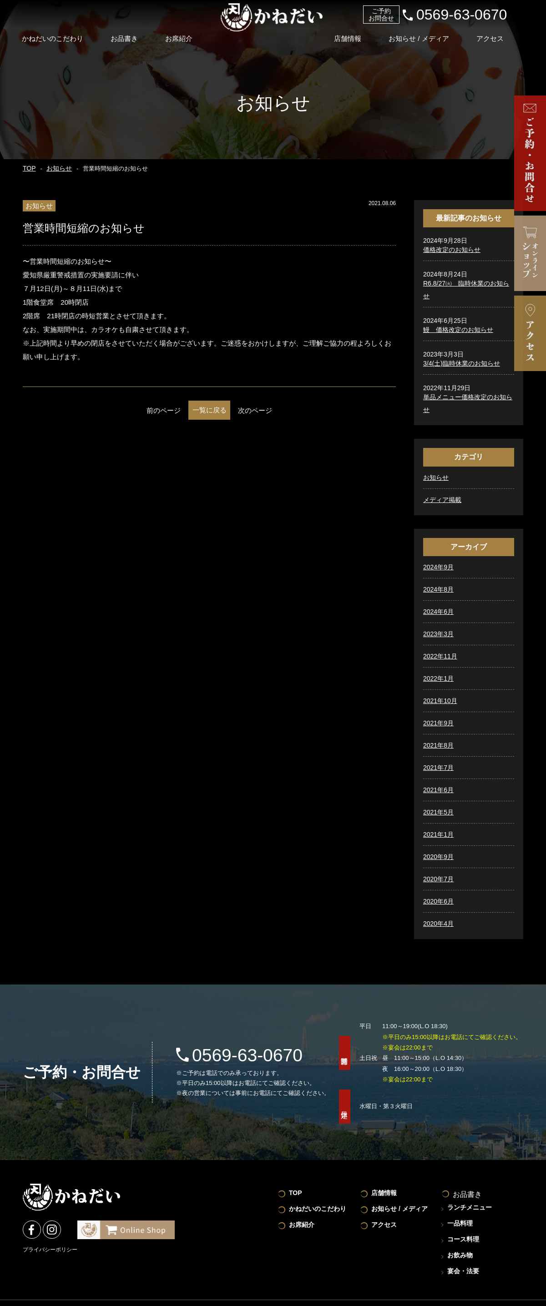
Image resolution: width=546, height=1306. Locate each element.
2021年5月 (438, 812)
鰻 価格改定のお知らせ (458, 329)
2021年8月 (438, 745)
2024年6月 (438, 611)
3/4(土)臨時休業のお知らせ (461, 363)
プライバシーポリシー (50, 1249)
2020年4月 (438, 923)
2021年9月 (438, 723)
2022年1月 (438, 678)
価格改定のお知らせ (451, 249)
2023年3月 (438, 634)
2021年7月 (438, 767)
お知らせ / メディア (431, 33)
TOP (28, 169)
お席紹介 (186, 33)
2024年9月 (438, 567)
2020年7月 (438, 879)
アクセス (505, 33)
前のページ (136, 410)
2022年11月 (440, 656)
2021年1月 (438, 834)
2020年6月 (438, 901)
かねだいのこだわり (55, 33)
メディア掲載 (442, 499)
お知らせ (55, 169)
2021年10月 (440, 700)
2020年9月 (438, 856)
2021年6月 (438, 790)
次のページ (282, 410)
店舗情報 (357, 33)
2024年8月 (438, 589)
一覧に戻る (209, 410)
